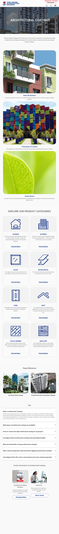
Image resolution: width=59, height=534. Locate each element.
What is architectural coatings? (13, 411)
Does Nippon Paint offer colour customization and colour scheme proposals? (27, 457)
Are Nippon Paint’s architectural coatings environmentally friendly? (24, 438)
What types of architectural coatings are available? (19, 425)
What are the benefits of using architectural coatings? (20, 444)
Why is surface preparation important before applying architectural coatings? (27, 451)
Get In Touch (39, 495)
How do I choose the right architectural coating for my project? (23, 431)
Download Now (21, 497)
